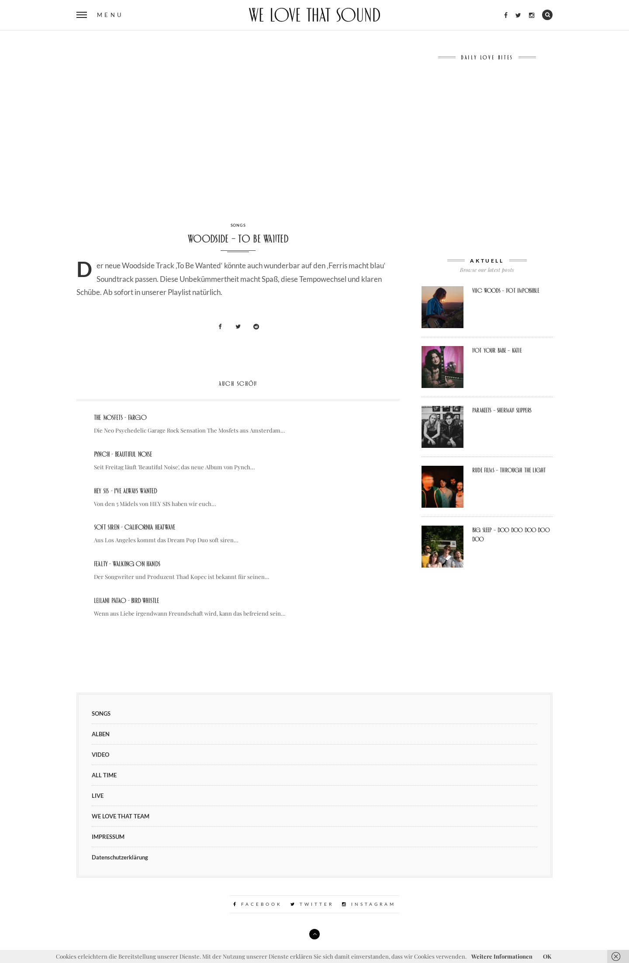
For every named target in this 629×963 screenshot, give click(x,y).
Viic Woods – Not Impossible (505, 290)
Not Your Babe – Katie (497, 350)
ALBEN (101, 734)
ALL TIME (104, 775)
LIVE (98, 795)
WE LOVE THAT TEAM (120, 816)
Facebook (257, 904)
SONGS (238, 225)
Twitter (312, 904)
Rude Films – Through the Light (509, 470)
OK (547, 956)
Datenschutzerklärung (120, 857)
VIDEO (100, 754)
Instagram (369, 904)
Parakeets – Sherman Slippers (501, 410)
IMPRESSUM (108, 836)
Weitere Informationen (501, 956)
